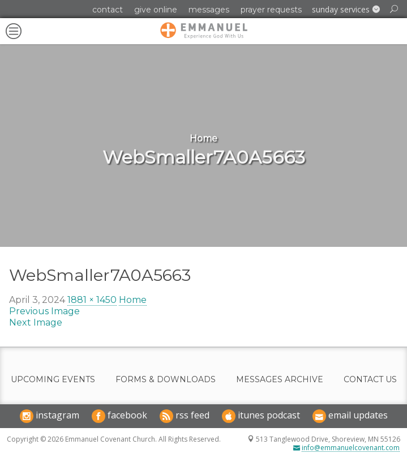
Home (133, 299)
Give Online (155, 10)
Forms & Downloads (165, 379)
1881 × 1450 (92, 299)
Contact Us (370, 379)
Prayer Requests (271, 10)
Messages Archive (279, 379)
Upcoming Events (53, 379)
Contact (107, 10)
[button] (346, 10)
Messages (208, 10)
